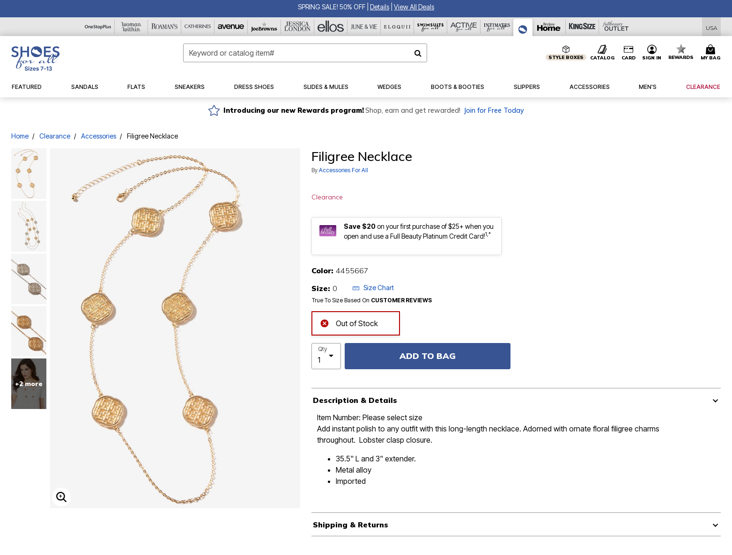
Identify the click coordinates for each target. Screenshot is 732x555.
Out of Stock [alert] (349, 322)
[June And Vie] (364, 27)
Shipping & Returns (350, 524)
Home (20, 136)
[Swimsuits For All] (430, 27)
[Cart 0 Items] (711, 53)
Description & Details (355, 400)
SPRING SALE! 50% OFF (331, 7)
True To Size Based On (372, 300)
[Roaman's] (164, 27)
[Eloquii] (397, 27)
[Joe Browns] (264, 27)
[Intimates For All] (497, 27)
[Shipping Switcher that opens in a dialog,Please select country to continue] (711, 27)
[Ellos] (331, 27)
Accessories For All (343, 170)
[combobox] (305, 53)
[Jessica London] (297, 27)
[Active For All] (464, 27)
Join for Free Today (494, 110)
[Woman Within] (131, 27)
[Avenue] (231, 27)
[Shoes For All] (523, 27)
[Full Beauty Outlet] (615, 27)
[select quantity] (326, 356)
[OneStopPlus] (98, 27)
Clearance (54, 136)
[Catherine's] (197, 27)
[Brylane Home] (549, 27)
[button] (379, 7)
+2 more (29, 384)
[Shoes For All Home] (35, 58)
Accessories (98, 136)
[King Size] (582, 27)
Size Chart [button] (373, 288)
